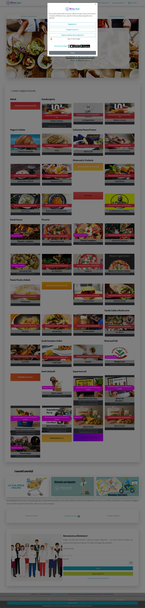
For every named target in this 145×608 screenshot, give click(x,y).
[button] (72, 39)
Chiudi (72, 53)
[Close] (95, 4)
